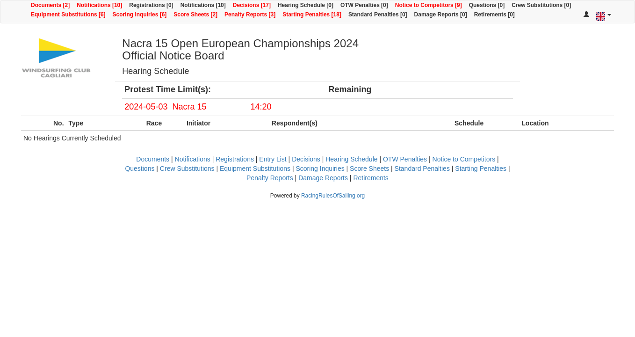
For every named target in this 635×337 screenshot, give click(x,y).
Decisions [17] (252, 5)
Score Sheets (369, 168)
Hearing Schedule (351, 159)
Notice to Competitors (464, 159)
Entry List (272, 159)
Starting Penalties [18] (311, 14)
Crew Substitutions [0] (541, 5)
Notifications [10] (99, 5)
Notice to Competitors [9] (428, 5)
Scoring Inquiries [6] (140, 14)
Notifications (192, 159)
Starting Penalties (480, 168)
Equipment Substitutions (255, 168)
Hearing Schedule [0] (305, 5)
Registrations (235, 159)
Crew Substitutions (187, 168)
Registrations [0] (151, 5)
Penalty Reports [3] (249, 14)
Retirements (370, 178)
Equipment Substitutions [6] (68, 14)
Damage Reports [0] (440, 14)
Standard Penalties (422, 168)
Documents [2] (50, 5)
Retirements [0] (494, 14)
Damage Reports (323, 178)
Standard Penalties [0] (377, 14)
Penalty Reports (269, 178)
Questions (139, 168)
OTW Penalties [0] (364, 5)
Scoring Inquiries (320, 168)
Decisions (306, 159)
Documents (152, 159)
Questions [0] (487, 5)
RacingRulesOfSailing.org (333, 195)
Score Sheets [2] (195, 14)
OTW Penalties (405, 159)
